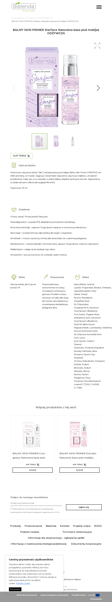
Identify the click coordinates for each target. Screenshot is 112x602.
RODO (57, 512)
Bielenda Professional (27, 595)
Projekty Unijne (79, 595)
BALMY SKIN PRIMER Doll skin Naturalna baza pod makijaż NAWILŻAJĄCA (78, 457)
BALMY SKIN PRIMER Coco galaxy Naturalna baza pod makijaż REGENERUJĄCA (29, 457)
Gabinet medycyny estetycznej (54, 595)
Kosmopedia (96, 599)
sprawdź (32, 470)
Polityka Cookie (23, 583)
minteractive (71, 589)
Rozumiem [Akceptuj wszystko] (15, 589)
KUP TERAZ (21, 156)
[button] (97, 45)
